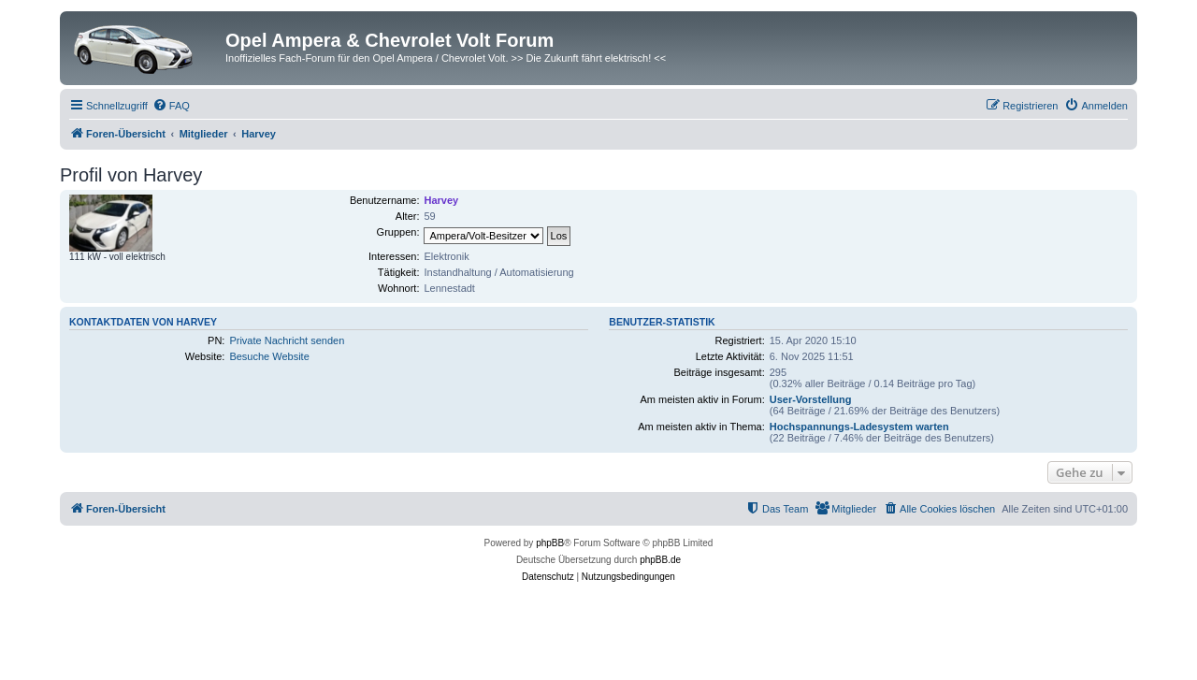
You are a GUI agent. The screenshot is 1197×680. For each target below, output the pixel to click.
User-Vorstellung (811, 399)
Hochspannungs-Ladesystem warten (859, 426)
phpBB (550, 543)
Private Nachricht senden (286, 340)
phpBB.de (660, 560)
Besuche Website (269, 356)
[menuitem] (171, 105)
